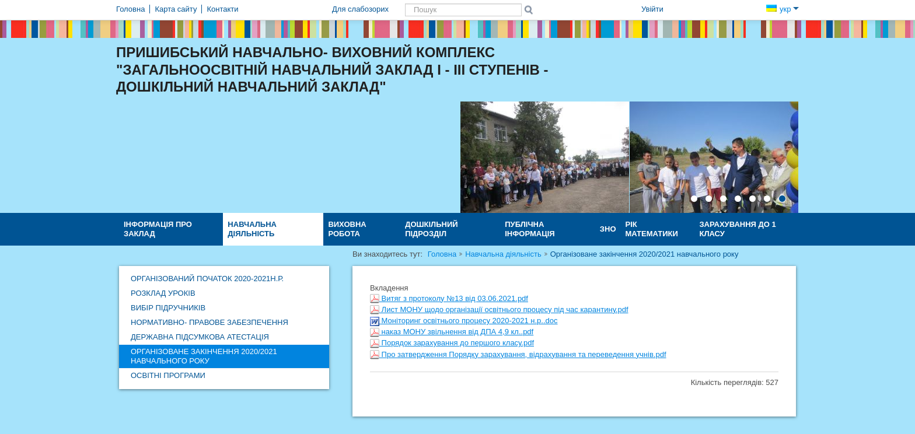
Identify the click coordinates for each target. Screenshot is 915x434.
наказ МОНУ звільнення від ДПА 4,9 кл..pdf (451, 331)
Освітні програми (168, 375)
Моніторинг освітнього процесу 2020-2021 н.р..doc (464, 320)
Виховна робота (347, 229)
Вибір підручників (168, 307)
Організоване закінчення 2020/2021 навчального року (204, 356)
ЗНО (608, 229)
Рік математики (652, 229)
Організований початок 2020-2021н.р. (207, 278)
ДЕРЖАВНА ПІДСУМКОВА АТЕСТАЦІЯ (200, 336)
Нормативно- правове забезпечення (209, 322)
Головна (442, 254)
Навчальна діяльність (252, 229)
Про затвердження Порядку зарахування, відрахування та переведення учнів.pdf (518, 354)
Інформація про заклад (158, 229)
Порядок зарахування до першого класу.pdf (452, 342)
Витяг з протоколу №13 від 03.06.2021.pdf (449, 298)
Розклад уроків (163, 293)
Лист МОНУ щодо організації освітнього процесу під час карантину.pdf (499, 309)
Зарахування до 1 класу (737, 229)
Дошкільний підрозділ (431, 229)
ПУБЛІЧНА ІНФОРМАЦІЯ (529, 229)
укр (782, 9)
